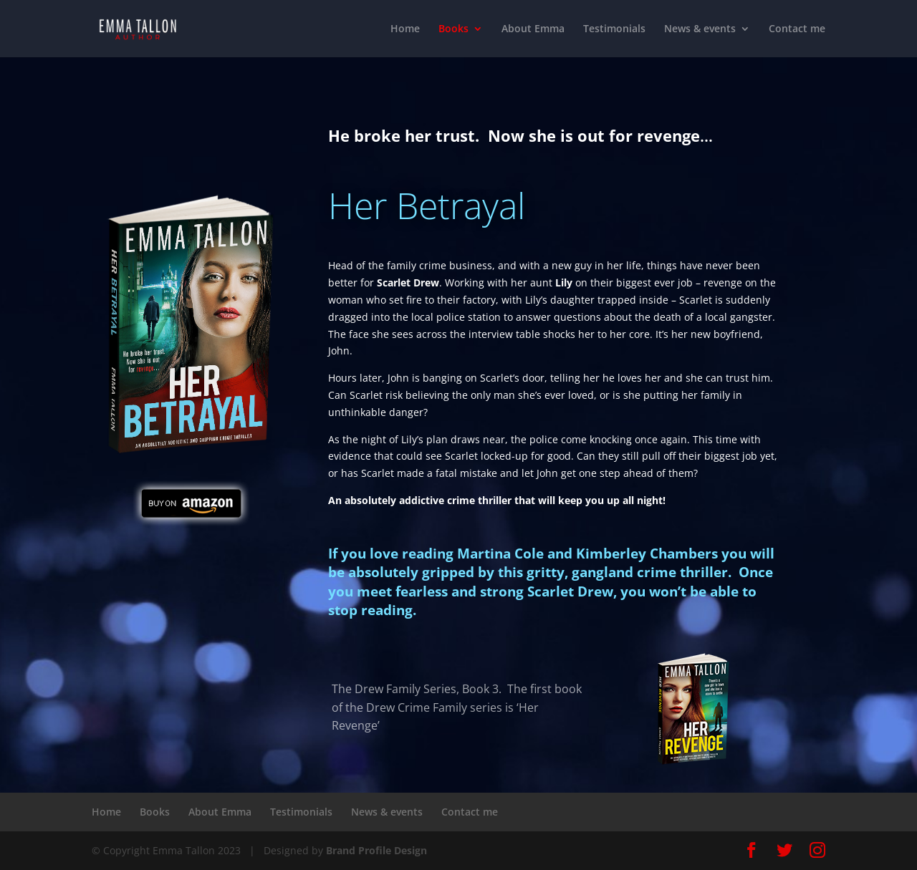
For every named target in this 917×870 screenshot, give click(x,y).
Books (453, 29)
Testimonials (614, 29)
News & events (700, 29)
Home (405, 29)
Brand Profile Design (376, 850)
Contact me (797, 29)
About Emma (533, 29)
